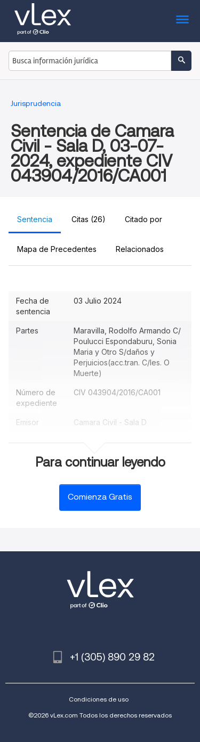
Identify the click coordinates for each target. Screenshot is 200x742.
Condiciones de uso (99, 699)
